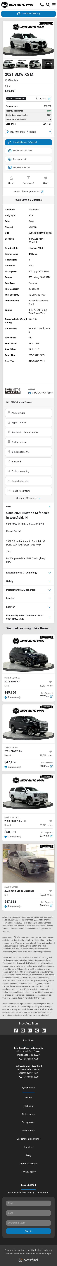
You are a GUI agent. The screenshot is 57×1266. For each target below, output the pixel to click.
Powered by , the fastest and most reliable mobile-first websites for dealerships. (28, 1254)
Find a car (28, 1106)
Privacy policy (29, 1171)
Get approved (17, 159)
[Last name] (28, 1213)
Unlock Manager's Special (22, 142)
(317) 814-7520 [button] (28, 1059)
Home (28, 1097)
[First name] (28, 1203)
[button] (42, 5)
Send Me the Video (19, 167)
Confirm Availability (28, 13)
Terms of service (28, 1163)
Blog (28, 1155)
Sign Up (28, 1231)
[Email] (28, 1223)
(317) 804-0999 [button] (28, 1077)
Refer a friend (28, 1130)
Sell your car (28, 1114)
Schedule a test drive (20, 150)
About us (28, 1147)
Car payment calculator (28, 1138)
